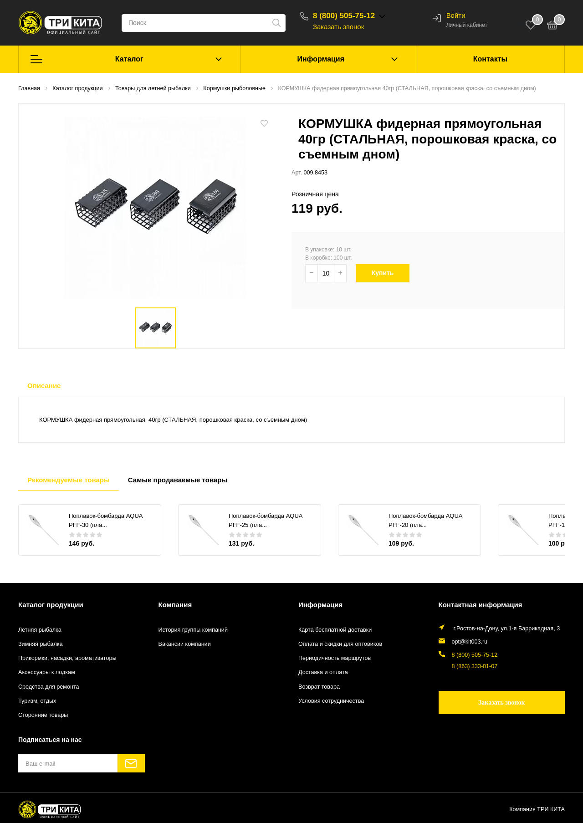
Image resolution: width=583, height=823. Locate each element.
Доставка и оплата (323, 672)
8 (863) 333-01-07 (475, 666)
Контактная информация (480, 604)
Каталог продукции (50, 604)
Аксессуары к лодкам (46, 672)
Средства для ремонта (48, 687)
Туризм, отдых (37, 701)
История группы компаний (193, 630)
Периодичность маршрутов (334, 658)
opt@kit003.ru (470, 642)
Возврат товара (319, 687)
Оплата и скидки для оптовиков (340, 644)
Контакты (490, 59)
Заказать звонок (338, 27)
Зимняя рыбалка (40, 644)
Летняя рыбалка (39, 630)
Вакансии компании (185, 644)
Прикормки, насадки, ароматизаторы (67, 658)
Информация (320, 59)
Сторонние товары (43, 715)
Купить (386, 272)
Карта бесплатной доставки (335, 630)
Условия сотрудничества (331, 701)
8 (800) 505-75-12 (344, 15)
